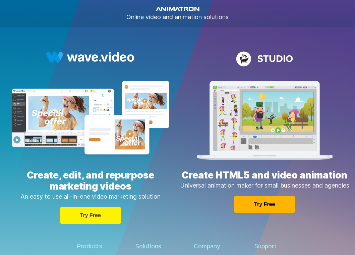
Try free (90, 215)
